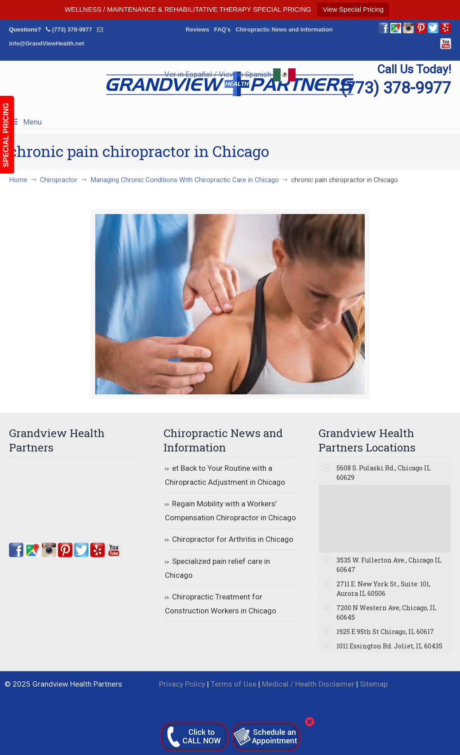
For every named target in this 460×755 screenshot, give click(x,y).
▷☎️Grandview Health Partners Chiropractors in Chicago (230, 83)
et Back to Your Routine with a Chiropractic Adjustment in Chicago (225, 475)
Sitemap (374, 683)
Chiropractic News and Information (283, 29)
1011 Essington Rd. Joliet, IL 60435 (389, 646)
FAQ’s (222, 29)
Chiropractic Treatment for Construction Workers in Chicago (220, 603)
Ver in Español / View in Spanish (230, 74)
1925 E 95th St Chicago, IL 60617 (385, 631)
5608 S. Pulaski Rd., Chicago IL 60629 (383, 473)
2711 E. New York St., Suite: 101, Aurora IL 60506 (383, 589)
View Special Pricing (353, 9)
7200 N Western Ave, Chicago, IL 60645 (386, 612)
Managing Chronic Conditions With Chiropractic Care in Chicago (184, 180)
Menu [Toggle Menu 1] (25, 121)
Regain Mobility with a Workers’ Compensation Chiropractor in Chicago (230, 510)
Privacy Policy (182, 683)
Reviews (197, 29)
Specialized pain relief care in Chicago (217, 568)
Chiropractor (58, 180)
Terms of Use (234, 683)
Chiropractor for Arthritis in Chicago (232, 539)
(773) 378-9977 (72, 29)
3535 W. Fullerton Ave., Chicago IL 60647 (389, 565)
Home (18, 180)
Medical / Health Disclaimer (308, 683)
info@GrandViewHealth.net (46, 43)
